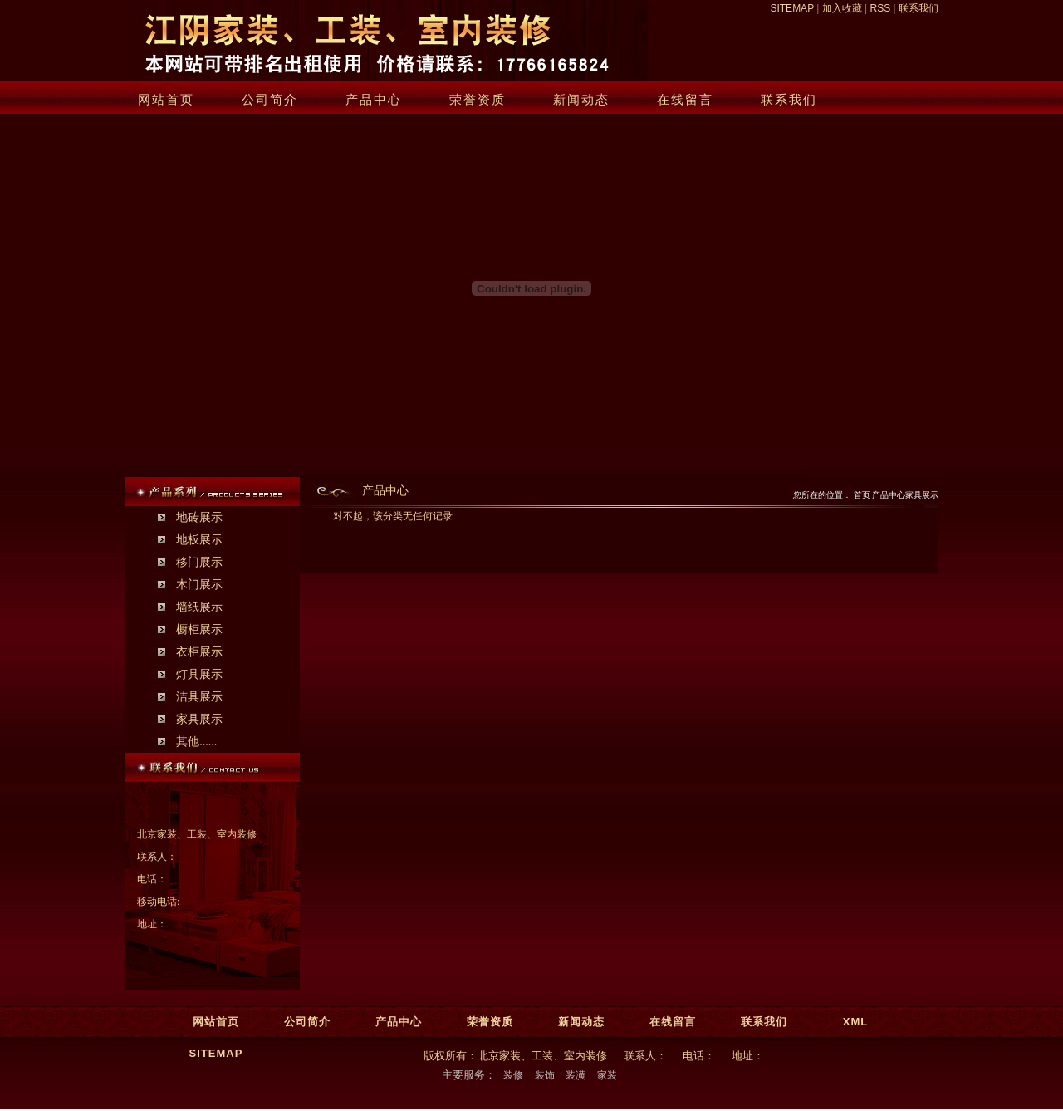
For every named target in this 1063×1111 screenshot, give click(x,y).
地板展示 (199, 539)
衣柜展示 (199, 652)
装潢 (575, 1075)
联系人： (157, 857)
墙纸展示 (199, 607)
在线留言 (685, 99)
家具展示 (199, 719)
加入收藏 (842, 8)
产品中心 (373, 99)
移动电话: (158, 901)
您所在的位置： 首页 (832, 494)
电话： (152, 879)
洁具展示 (199, 697)
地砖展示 (199, 517)
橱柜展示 (199, 629)
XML (855, 1021)
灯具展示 (199, 674)
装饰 (545, 1075)
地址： (152, 924)
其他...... (196, 741)
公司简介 (270, 99)
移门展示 (199, 562)
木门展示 (199, 584)
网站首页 (166, 99)
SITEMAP (791, 8)
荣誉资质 (477, 99)
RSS (880, 8)
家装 (607, 1075)
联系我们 (918, 8)
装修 (513, 1075)
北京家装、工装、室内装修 (197, 834)
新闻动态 (581, 99)
